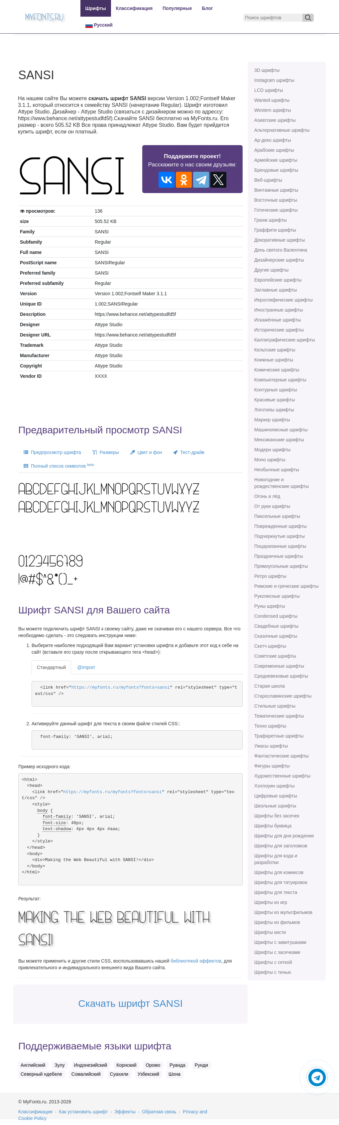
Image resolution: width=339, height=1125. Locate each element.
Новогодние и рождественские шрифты (281, 483)
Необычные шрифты (276, 469)
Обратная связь (159, 1111)
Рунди (201, 1065)
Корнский (126, 1065)
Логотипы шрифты (274, 409)
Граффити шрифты (275, 230)
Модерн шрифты (272, 449)
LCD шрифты (268, 90)
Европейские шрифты (278, 280)
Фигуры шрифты (272, 766)
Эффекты (125, 1111)
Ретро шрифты (270, 576)
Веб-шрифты (268, 180)
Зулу (59, 1065)
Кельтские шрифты (274, 349)
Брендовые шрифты (276, 170)
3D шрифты (267, 70)
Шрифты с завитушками (280, 942)
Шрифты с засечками (277, 952)
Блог (207, 8)
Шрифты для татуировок (280, 882)
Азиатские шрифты (274, 120)
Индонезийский (90, 1065)
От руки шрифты (272, 506)
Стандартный (51, 667)
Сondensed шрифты (275, 616)
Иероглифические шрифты (283, 300)
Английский (33, 1065)
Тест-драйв (188, 452)
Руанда (177, 1065)
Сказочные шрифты (275, 636)
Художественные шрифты (282, 776)
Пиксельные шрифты (277, 516)
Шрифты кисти (270, 932)
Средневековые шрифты (281, 676)
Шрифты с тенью (272, 972)
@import (86, 667)
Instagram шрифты (274, 80)
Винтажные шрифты (276, 190)
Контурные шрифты (275, 389)
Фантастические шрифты (281, 756)
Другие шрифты (271, 270)
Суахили (119, 1074)
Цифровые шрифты (275, 795)
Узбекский (148, 1074)
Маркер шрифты (272, 419)
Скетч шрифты (270, 646)
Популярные (177, 8)
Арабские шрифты (274, 150)
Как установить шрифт (83, 1111)
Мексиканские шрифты (279, 439)
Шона (174, 1074)
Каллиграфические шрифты (284, 339)
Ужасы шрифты (271, 746)
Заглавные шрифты (275, 290)
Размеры (105, 452)
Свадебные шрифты (276, 626)
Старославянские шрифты (282, 696)
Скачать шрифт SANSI (130, 1003)
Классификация (134, 8)
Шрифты (95, 8)
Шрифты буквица (272, 825)
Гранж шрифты (270, 220)
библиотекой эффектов (195, 961)
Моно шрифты (269, 459)
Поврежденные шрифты (280, 526)
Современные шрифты (279, 666)
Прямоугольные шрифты (281, 566)
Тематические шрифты (279, 716)
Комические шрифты (276, 369)
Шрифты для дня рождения (284, 835)
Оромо (153, 1065)
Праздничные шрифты (278, 556)
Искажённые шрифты (277, 320)
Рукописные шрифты (277, 596)
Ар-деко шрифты (272, 140)
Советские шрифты (275, 656)
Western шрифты (272, 110)
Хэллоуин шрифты (274, 785)
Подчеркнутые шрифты (279, 536)
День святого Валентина (280, 250)
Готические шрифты (276, 210)
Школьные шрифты (275, 805)
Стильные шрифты (274, 706)
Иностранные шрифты (278, 310)
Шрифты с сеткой (273, 962)
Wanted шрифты (271, 100)
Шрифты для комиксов (278, 872)
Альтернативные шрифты (281, 130)
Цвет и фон (146, 452)
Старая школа (269, 686)
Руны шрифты (269, 606)
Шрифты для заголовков (280, 845)
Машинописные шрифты (281, 429)
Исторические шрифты (279, 330)
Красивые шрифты (274, 399)
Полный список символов (59, 466)
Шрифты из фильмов (277, 922)
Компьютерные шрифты (280, 379)
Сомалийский (86, 1074)
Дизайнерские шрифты (279, 260)
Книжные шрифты (273, 359)
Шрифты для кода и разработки (275, 859)
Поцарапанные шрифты (280, 546)
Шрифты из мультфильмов (283, 912)
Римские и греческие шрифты (286, 586)
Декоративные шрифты (279, 240)
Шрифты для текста (275, 892)
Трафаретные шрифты (278, 736)
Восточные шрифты (275, 200)
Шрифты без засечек (276, 815)
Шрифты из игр (270, 902)
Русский (99, 25)
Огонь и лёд (267, 496)
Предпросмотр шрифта (52, 452)
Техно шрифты (270, 726)
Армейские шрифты (275, 160)
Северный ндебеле (41, 1074)
